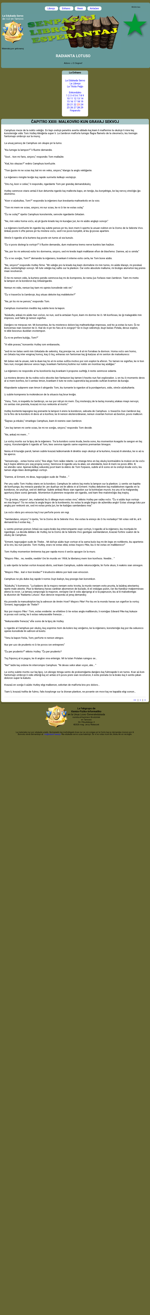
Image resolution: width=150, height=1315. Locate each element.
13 (78, 98)
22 (75, 104)
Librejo (51, 8)
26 (71, 107)
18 (78, 101)
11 (71, 98)
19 (81, 101)
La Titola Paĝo (75, 86)
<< (135, 700)
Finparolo (75, 110)
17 (75, 101)
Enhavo (66, 8)
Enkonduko (75, 92)
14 (81, 98)
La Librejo (75, 83)
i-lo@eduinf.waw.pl (52, 734)
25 (68, 107)
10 (68, 98)
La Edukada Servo (75, 80)
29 (81, 107)
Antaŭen (94, 8)
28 (78, 107)
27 (75, 107)
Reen (80, 8)
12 (75, 98)
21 (71, 104)
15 (68, 101)
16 (71, 101)
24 (81, 104)
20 (68, 104)
